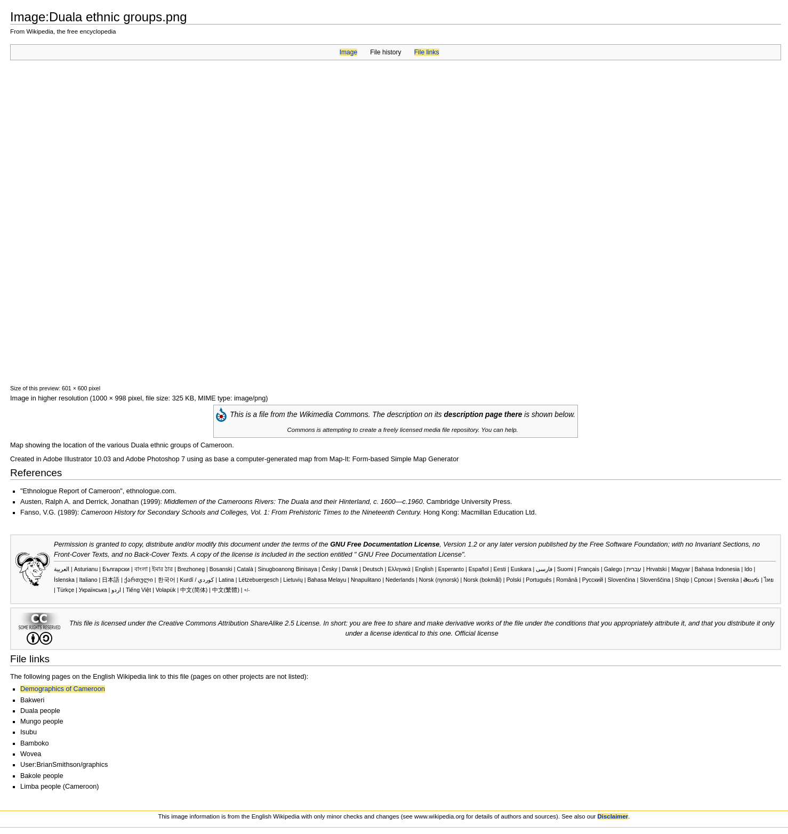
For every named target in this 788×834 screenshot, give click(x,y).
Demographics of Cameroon (62, 689)
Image (348, 52)
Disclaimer (613, 816)
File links (426, 52)
